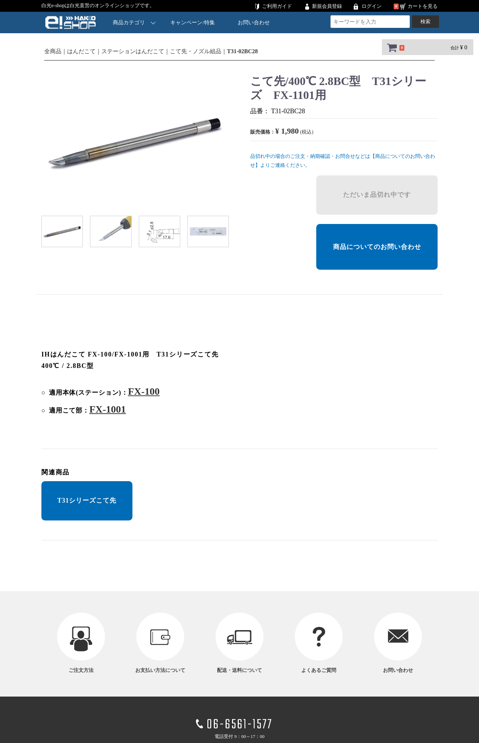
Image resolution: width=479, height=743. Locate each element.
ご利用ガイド (277, 6)
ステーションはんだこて (132, 51)
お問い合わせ (254, 22)
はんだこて (81, 51)
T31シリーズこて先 (86, 500)
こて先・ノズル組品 (195, 51)
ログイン (372, 6)
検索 (425, 21)
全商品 (52, 51)
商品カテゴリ (134, 22)
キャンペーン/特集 (193, 22)
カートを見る (423, 6)
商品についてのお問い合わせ (377, 246)
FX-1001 (107, 409)
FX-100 (144, 391)
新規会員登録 (327, 6)
